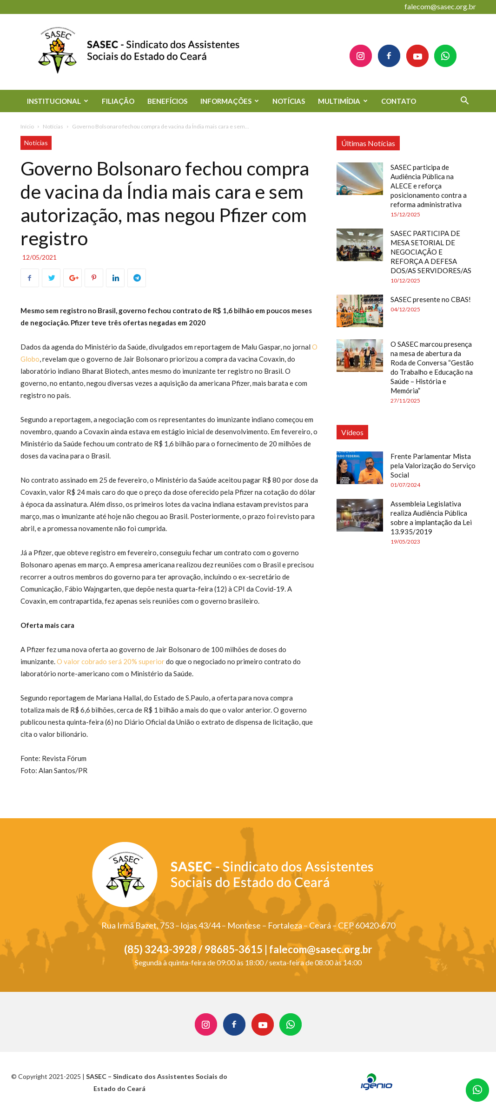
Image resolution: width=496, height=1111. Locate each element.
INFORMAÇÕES (229, 101)
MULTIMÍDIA (343, 101)
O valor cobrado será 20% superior (111, 661)
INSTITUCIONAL (57, 101)
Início (27, 126)
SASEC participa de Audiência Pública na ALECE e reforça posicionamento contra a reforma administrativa (428, 186)
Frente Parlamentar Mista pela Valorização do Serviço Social (433, 465)
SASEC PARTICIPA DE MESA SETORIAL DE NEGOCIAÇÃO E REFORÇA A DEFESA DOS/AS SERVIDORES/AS (430, 252)
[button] (465, 101)
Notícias (53, 126)
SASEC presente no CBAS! (430, 299)
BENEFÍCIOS (167, 101)
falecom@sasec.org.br (440, 6)
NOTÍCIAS (288, 101)
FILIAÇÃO (118, 101)
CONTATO (398, 101)
